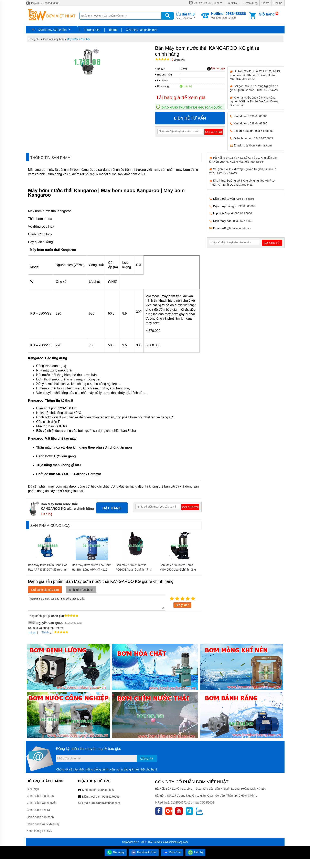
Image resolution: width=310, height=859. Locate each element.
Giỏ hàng (267, 14)
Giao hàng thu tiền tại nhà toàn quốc (192, 107)
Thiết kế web (155, 842)
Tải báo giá (216, 68)
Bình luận (178, 60)
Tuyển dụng (250, 2)
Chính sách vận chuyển (42, 802)
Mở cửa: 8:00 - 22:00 (228, 15)
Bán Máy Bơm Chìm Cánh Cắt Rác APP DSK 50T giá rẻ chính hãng (47, 569)
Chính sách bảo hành (40, 817)
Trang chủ (34, 39)
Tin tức (113, 29)
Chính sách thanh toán (41, 795)
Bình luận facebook (81, 589)
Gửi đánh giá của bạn (45, 589)
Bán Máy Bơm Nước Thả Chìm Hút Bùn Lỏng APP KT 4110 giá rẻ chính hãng (91, 569)
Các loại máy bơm (54, 39)
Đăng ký (146, 758)
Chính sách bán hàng (206, 2)
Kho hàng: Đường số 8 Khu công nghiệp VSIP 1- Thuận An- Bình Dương (254, 101)
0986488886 (106, 789)
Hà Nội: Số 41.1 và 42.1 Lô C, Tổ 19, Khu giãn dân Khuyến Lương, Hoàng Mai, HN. (255, 75)
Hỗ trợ (265, 2)
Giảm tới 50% (185, 16)
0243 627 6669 (263, 138)
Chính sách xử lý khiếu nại (43, 824)
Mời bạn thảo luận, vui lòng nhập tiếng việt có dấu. (96, 602)
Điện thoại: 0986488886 (42, 3)
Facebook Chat (144, 852)
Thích (44, 632)
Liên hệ (278, 2)
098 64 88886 (258, 116)
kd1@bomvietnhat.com (257, 145)
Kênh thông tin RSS (39, 830)
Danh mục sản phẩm (52, 29)
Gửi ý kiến (182, 605)
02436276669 (111, 796)
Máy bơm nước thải (78, 39)
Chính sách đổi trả (38, 809)
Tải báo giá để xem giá (181, 97)
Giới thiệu (233, 2)
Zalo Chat (172, 852)
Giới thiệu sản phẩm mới (141, 29)
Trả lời (32, 632)
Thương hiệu (92, 29)
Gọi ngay (116, 852)
